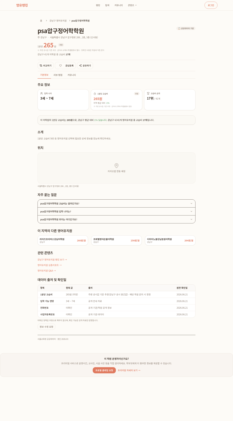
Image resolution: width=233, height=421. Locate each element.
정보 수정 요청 (46, 326)
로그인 (211, 5)
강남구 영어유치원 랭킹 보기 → (52, 259)
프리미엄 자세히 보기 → (129, 370)
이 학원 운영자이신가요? (116, 358)
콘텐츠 (132, 5)
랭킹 (98, 5)
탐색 (107, 5)
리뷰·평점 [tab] (58, 75)
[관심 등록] (60, 65)
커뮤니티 (119, 5)
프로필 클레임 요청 (104, 370)
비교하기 (45, 65)
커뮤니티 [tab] (72, 75)
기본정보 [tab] (44, 74)
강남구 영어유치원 (58, 20)
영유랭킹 (22, 5)
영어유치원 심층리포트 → (50, 265)
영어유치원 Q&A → (47, 270)
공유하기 (85, 65)
